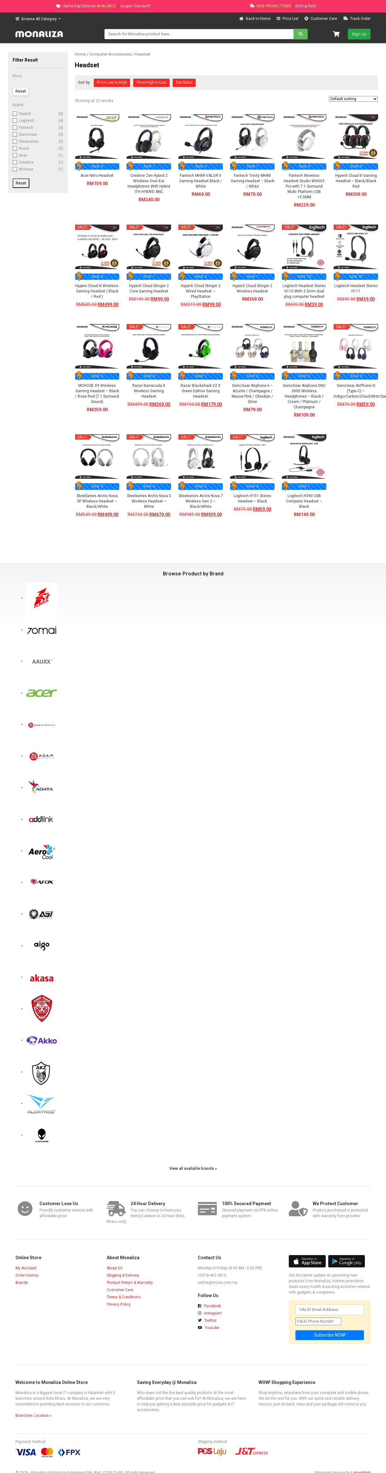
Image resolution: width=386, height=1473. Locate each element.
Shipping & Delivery (123, 1275)
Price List (288, 18)
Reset (21, 183)
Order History (27, 1275)
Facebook (209, 1306)
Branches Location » (33, 1415)
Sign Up (359, 34)
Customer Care (321, 18)
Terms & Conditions (124, 1297)
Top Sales (184, 82)
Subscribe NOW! (330, 1335)
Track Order (357, 18)
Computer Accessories (110, 54)
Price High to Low (151, 82)
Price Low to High (112, 82)
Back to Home (255, 18)
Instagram (210, 1313)
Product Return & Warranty (130, 1282)
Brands (21, 1282)
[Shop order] (353, 99)
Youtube (208, 1328)
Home (80, 54)
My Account (25, 1268)
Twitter (207, 1320)
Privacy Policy (119, 1304)
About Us (114, 1268)
